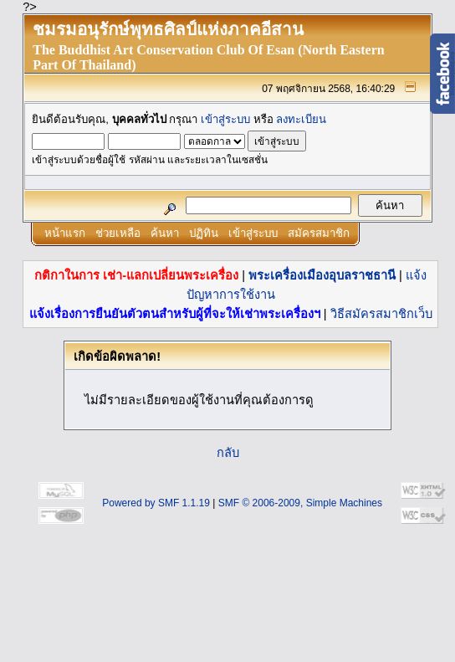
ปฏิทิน (203, 233)
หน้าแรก (64, 233)
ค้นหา (165, 233)
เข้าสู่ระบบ (225, 119)
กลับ (228, 452)
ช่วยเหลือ (118, 233)
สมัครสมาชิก (319, 233)
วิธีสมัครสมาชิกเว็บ (381, 314)
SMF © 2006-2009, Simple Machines (300, 503)
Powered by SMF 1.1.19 (156, 503)
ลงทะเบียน (301, 119)
